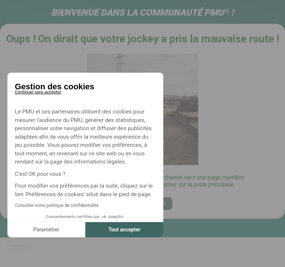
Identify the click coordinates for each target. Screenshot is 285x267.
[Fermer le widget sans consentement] (38, 91)
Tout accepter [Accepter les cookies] (124, 230)
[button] (19, 241)
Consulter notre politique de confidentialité (57, 205)
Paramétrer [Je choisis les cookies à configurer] (46, 230)
